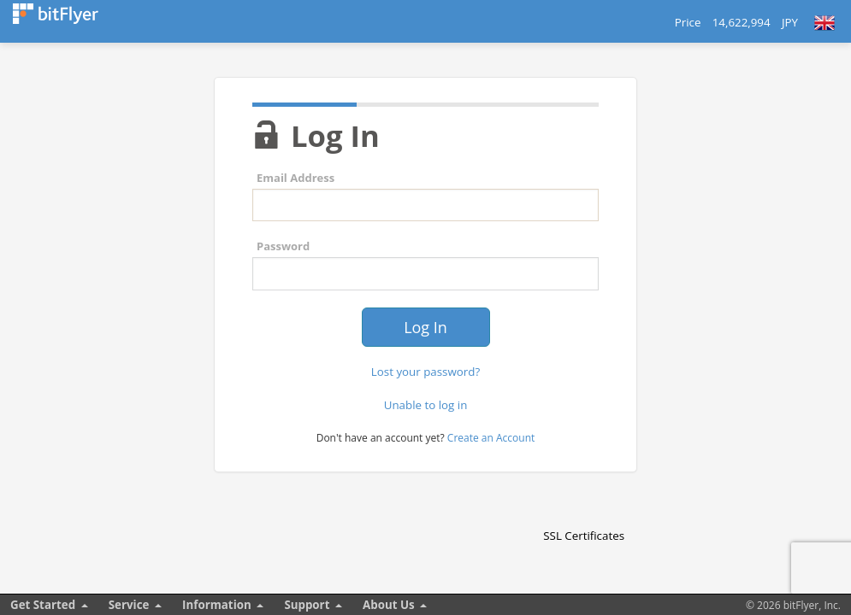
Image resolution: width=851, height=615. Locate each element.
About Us (389, 604)
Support (306, 604)
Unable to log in (426, 405)
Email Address (295, 177)
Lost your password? (425, 371)
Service (129, 604)
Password (283, 246)
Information (216, 604)
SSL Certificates (583, 535)
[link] (584, 505)
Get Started (42, 604)
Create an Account (491, 437)
